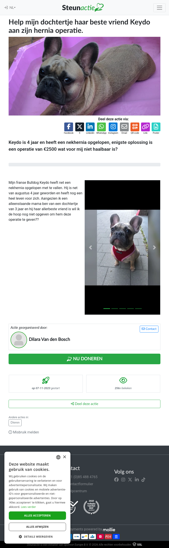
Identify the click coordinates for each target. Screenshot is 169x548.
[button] (68, 129)
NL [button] (11, 7)
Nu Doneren (84, 359)
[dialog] (37, 498)
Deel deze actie (84, 404)
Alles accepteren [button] (37, 515)
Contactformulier (77, 484)
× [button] (64, 457)
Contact (149, 329)
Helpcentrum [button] (74, 491)
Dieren (15, 422)
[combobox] (58, 457)
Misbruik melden (24, 432)
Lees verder (28, 507)
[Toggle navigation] (159, 7)
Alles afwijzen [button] (37, 527)
